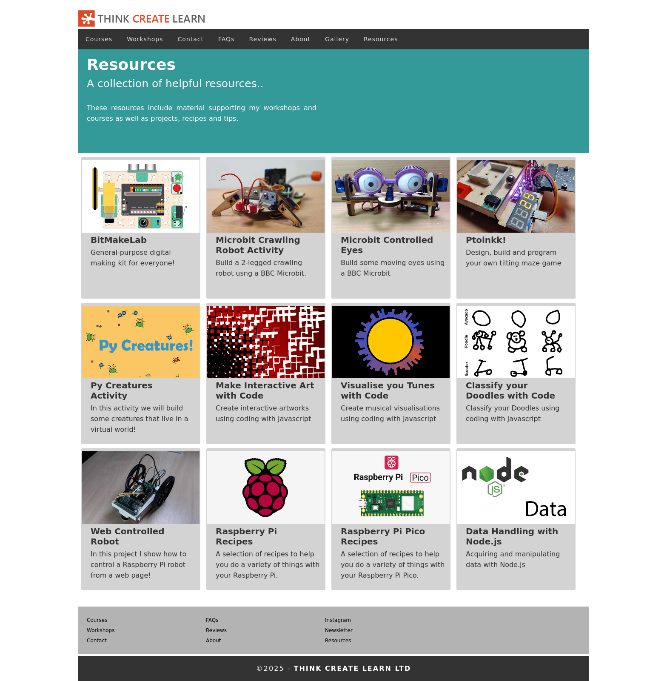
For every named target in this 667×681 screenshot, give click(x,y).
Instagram (338, 620)
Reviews (262, 39)
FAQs (226, 39)
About (301, 39)
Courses (99, 39)
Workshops (145, 39)
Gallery (337, 39)
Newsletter (339, 630)
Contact (191, 39)
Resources (381, 39)
